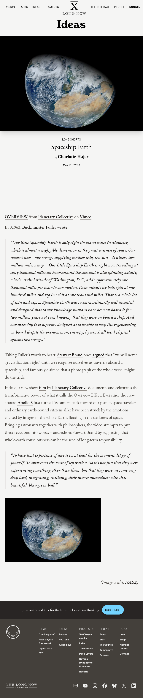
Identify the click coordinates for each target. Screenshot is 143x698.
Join (122, 634)
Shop (123, 639)
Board (102, 634)
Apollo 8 (25, 402)
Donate (134, 6)
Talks (23, 6)
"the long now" (47, 634)
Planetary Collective (55, 216)
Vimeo (85, 216)
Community (106, 649)
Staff (102, 639)
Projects (52, 6)
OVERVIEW (16, 216)
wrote (62, 227)
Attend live (65, 644)
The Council (106, 644)
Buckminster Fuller (39, 227)
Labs (82, 643)
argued (98, 355)
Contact (124, 653)
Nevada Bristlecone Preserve (86, 662)
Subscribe (112, 610)
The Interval (100, 6)
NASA (131, 582)
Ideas (36, 6)
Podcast (64, 634)
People (119, 6)
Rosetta (83, 671)
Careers (104, 655)
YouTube (64, 639)
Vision (10, 6)
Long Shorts (71, 139)
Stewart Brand (70, 355)
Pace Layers (86, 653)
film (42, 387)
